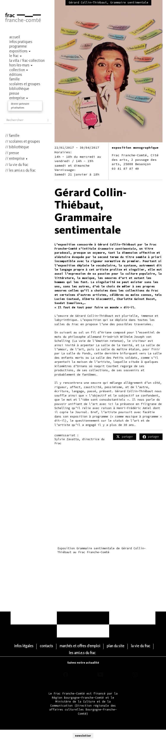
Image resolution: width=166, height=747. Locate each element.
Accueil (11, 37)
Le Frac (10, 56)
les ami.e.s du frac (22, 138)
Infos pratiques (17, 42)
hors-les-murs (16, 65)
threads (31, 668)
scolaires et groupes (24, 109)
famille (14, 103)
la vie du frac (18, 132)
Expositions (15, 51)
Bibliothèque (19, 114)
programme (15, 46)
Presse (14, 120)
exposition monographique (135, 148)
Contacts (59, 646)
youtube (100, 668)
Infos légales (36, 646)
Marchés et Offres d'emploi (93, 646)
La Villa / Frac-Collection (23, 61)
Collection (14, 70)
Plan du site (128, 646)
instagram (135, 668)
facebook (66, 668)
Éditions (12, 75)
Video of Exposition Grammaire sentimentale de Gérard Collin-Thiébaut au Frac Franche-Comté (108, 503)
